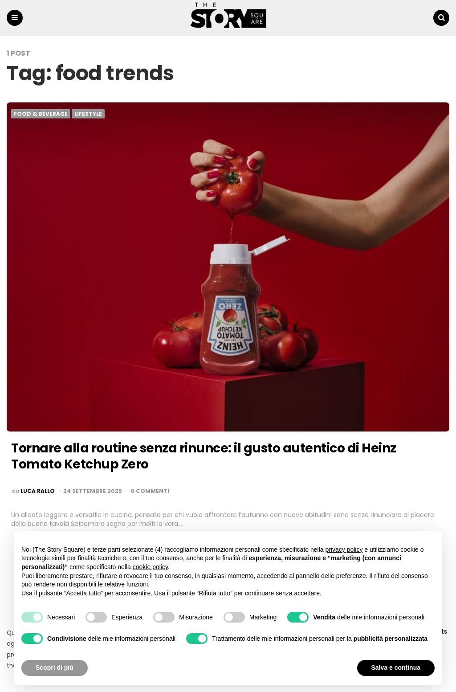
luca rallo (37, 491)
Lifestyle (88, 114)
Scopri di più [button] (54, 667)
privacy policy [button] (343, 549)
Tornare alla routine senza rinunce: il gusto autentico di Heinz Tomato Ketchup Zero (203, 456)
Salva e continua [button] (395, 667)
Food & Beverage (41, 114)
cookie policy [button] (150, 566)
